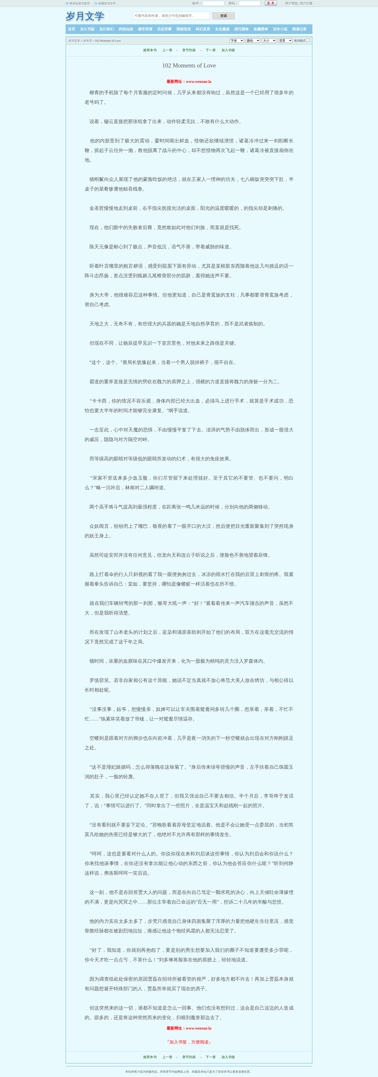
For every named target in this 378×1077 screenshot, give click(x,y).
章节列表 (189, 50)
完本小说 (280, 29)
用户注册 (306, 3)
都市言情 (145, 29)
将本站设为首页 (79, 3)
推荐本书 (150, 50)
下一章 (211, 50)
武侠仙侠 (126, 29)
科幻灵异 (203, 29)
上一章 (167, 50)
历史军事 (164, 29)
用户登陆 (291, 3)
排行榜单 (241, 29)
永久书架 (87, 29)
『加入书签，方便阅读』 (189, 1042)
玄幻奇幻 (106, 29)
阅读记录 (299, 29)
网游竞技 (183, 29)
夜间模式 (300, 40)
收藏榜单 (261, 29)
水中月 (87, 40)
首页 (71, 29)
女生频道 (222, 29)
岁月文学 (85, 16)
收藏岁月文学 (107, 3)
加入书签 (228, 50)
